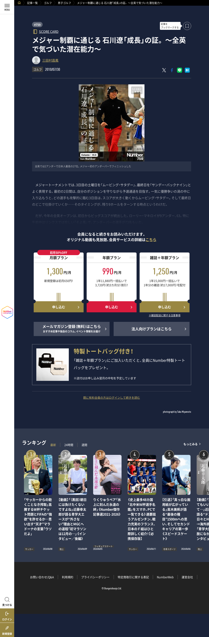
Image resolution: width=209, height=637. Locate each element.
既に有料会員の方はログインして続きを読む (111, 397)
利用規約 (67, 577)
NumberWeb (165, 577)
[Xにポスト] (164, 70)
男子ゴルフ (64, 3)
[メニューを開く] (7, 7)
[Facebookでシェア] (172, 70)
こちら (150, 239)
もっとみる (190, 443)
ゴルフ (48, 3)
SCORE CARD (48, 31)
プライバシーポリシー (95, 577)
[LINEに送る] (180, 70)
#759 (37, 25)
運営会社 (187, 577)
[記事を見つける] (7, 601)
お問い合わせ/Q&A (42, 577)
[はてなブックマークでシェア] (187, 70)
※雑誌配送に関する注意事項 (164, 315)
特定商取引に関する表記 (133, 577)
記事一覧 (32, 3)
